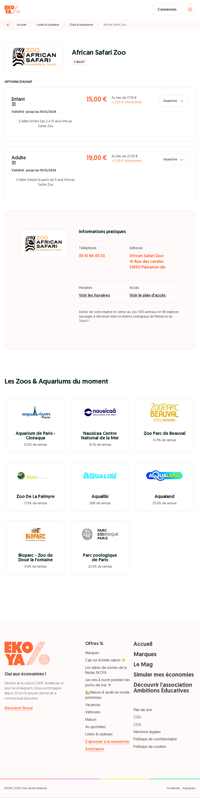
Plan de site (143, 710)
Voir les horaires (94, 296)
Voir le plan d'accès (147, 296)
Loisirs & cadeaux (48, 25)
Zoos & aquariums (81, 25)
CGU (137, 718)
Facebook (173, 788)
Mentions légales (147, 732)
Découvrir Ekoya (19, 708)
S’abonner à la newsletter (107, 742)
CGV (137, 725)
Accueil (21, 25)
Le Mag (143, 665)
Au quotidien (95, 727)
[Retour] (8, 25)
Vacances (92, 705)
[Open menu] (189, 9)
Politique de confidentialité (155, 740)
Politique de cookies (150, 747)
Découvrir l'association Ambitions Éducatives (163, 688)
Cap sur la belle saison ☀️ (105, 661)
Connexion (166, 10)
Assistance (94, 749)
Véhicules (92, 713)
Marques (92, 653)
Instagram (189, 788)
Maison (90, 720)
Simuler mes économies (164, 675)
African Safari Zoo (114, 25)
